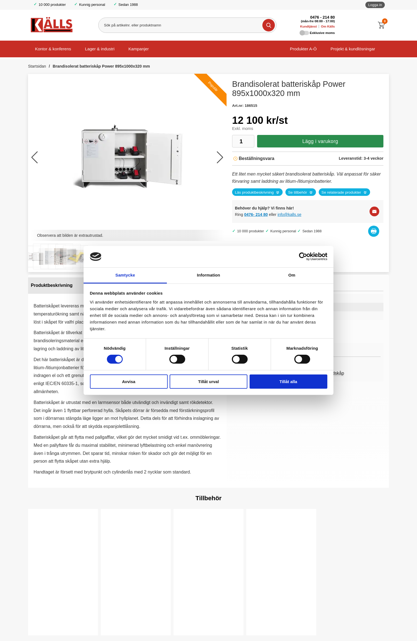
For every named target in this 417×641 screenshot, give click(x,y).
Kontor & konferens (53, 48)
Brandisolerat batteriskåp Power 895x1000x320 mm (101, 66)
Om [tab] (291, 275)
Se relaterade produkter (341, 192)
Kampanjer (138, 48)
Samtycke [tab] (125, 275)
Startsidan (37, 66)
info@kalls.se (290, 214)
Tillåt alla (288, 381)
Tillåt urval (208, 381)
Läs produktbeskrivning (254, 192)
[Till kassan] (382, 25)
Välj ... (45, 622)
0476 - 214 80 (322, 17)
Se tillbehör (297, 192)
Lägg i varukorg (320, 141)
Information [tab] (208, 275)
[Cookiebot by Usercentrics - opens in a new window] (303, 256)
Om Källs (328, 26)
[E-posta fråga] (374, 211)
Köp (115, 622)
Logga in (375, 5)
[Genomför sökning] (268, 25)
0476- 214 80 (256, 214)
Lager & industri (99, 48)
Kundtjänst (308, 26)
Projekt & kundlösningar (353, 48)
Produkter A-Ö (303, 48)
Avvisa (128, 381)
